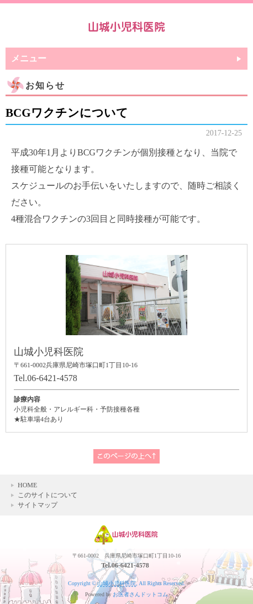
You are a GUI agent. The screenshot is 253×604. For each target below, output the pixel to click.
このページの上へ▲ (126, 456)
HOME (27, 485)
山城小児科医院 (116, 583)
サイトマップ (37, 505)
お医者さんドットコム (140, 594)
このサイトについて (47, 495)
